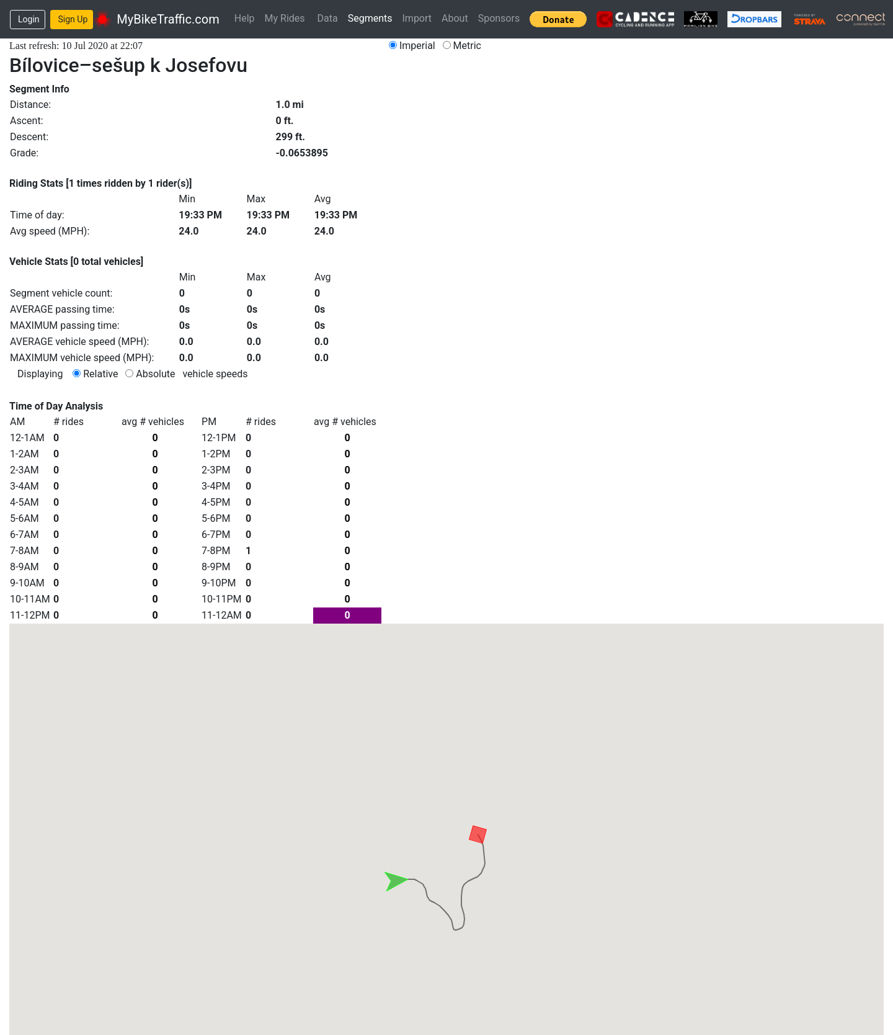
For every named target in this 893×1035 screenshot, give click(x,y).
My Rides (285, 18)
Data (328, 18)
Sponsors (499, 18)
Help (244, 18)
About (455, 18)
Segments (370, 18)
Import (417, 18)
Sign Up (73, 19)
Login (29, 19)
